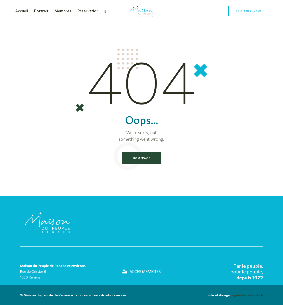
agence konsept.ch (247, 295)
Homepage (141, 157)
